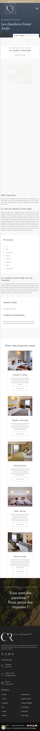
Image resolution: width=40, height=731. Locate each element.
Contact (4, 711)
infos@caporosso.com (10, 674)
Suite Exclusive (20, 466)
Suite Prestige (20, 557)
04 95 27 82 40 (8, 665)
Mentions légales (5, 725)
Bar (3, 707)
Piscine (4, 698)
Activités (4, 715)
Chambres (22, 35)
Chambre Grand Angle (26, 703)
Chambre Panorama (20, 420)
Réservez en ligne (20, 55)
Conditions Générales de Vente (18, 725)
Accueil (16, 35)
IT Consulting (33, 728)
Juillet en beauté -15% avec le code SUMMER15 (20, 1)
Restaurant (5, 703)
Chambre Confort (20, 375)
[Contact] (3, 727)
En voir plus (20, 388)
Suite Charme (20, 511)
